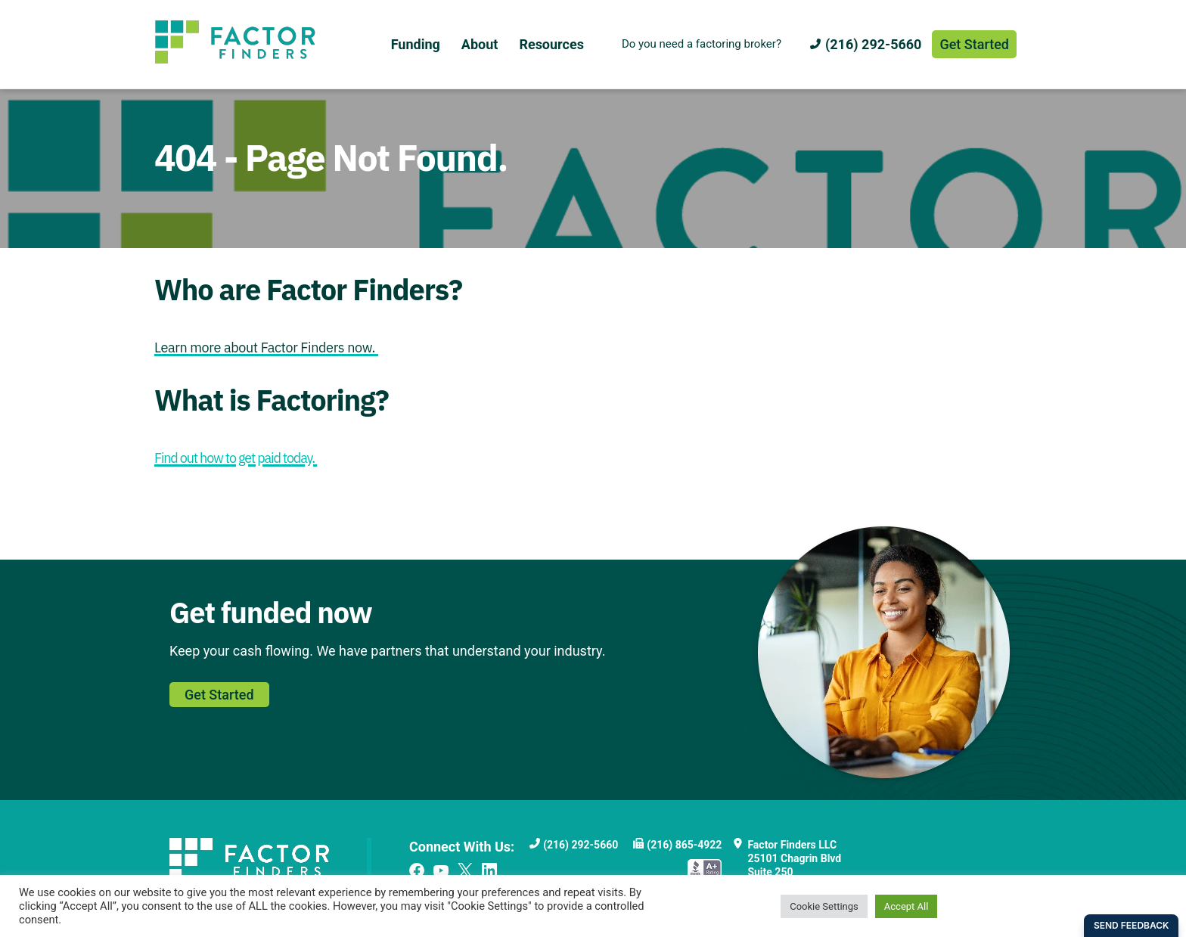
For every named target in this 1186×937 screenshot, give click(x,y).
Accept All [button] (906, 906)
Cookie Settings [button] (824, 906)
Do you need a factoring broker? (701, 44)
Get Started (974, 44)
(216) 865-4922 (684, 845)
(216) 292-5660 (873, 44)
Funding (415, 44)
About (479, 44)
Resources (551, 44)
